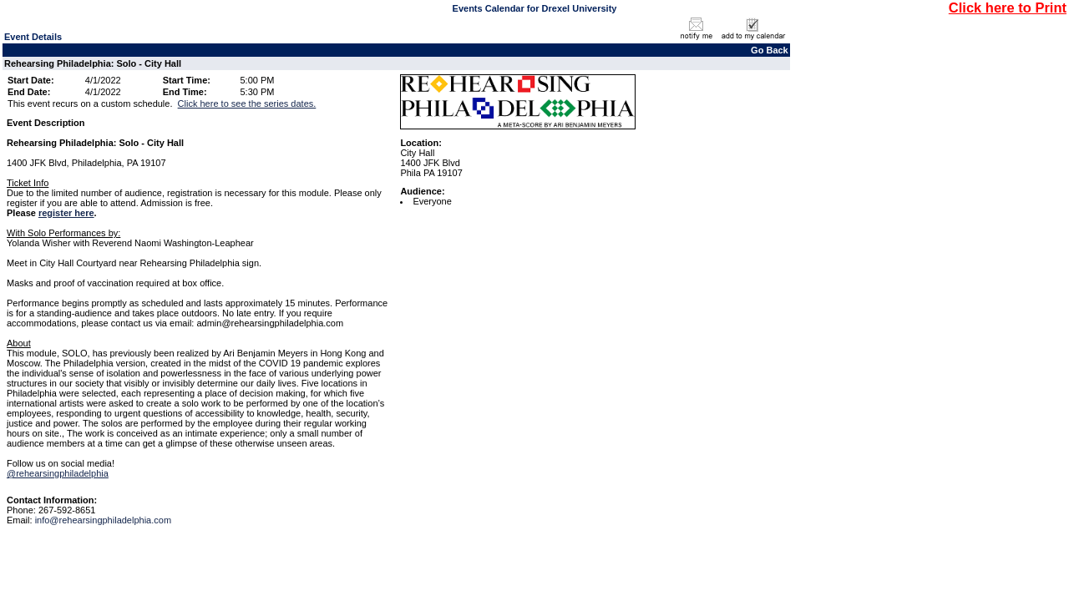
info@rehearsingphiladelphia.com (103, 520)
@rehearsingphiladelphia (58, 473)
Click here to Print (1007, 7)
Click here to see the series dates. (247, 103)
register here (66, 213)
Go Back (769, 50)
